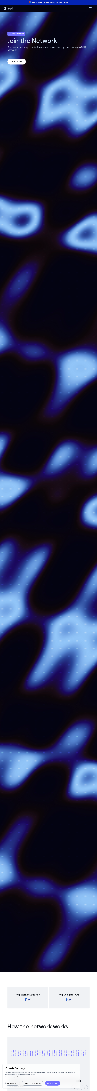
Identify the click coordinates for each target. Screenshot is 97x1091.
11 (26, 999)
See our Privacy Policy (12, 1077)
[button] (84, 1087)
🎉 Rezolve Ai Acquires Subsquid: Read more (48, 2)
